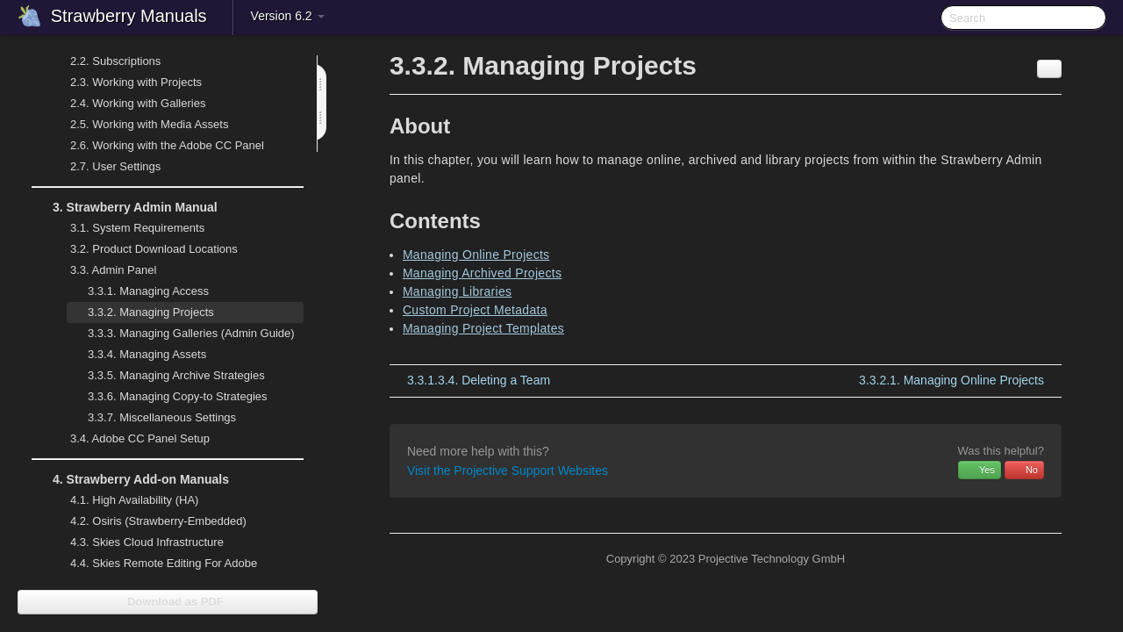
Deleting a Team (478, 380)
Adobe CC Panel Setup (129, 438)
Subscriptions (115, 61)
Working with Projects (125, 82)
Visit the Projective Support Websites (507, 470)
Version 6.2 (288, 16)
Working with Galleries (127, 103)
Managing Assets (136, 354)
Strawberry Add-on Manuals (130, 479)
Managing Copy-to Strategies (167, 396)
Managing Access (138, 291)
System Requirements (126, 228)
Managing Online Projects (476, 255)
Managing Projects (140, 312)
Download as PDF (167, 601)
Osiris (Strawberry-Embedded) (158, 521)
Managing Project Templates (483, 328)
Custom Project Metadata (475, 310)
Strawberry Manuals (129, 15)
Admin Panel (102, 270)
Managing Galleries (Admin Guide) (181, 333)
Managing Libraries (457, 291)
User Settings (105, 166)
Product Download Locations (154, 248)
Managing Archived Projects (482, 273)
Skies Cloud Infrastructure (136, 542)
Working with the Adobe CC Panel (156, 145)
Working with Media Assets (138, 124)
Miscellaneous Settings (151, 417)
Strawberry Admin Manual (125, 207)
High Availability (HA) (123, 500)
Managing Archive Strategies (166, 375)
